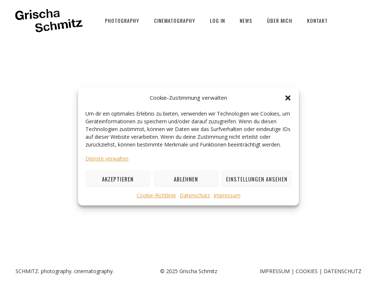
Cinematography (174, 20)
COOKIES (307, 271)
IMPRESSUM (275, 271)
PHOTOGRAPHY (122, 20)
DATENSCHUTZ (343, 271)
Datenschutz (195, 195)
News (246, 20)
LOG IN (217, 20)
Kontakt (317, 20)
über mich (279, 20)
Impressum (227, 195)
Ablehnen (186, 179)
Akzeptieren (118, 179)
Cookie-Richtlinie (156, 195)
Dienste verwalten (106, 158)
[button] (288, 98)
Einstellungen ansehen (257, 179)
